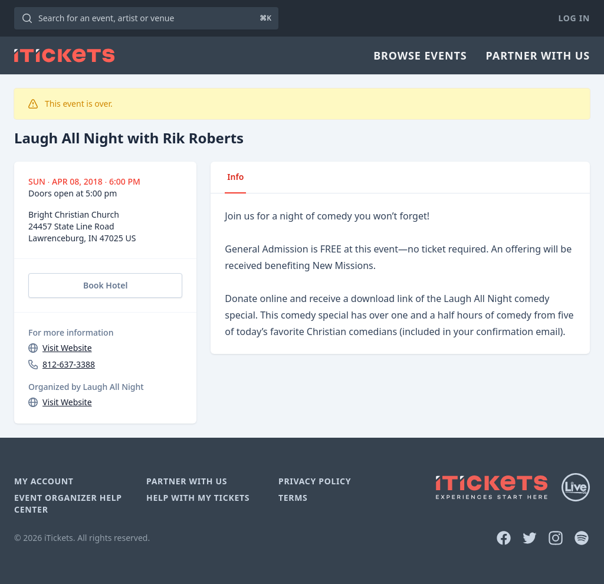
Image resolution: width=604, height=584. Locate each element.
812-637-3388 (68, 364)
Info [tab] (235, 176)
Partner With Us (538, 55)
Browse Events (420, 55)
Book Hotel (105, 285)
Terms (293, 497)
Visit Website (67, 347)
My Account (44, 481)
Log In (574, 18)
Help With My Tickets (198, 497)
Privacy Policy (314, 481)
